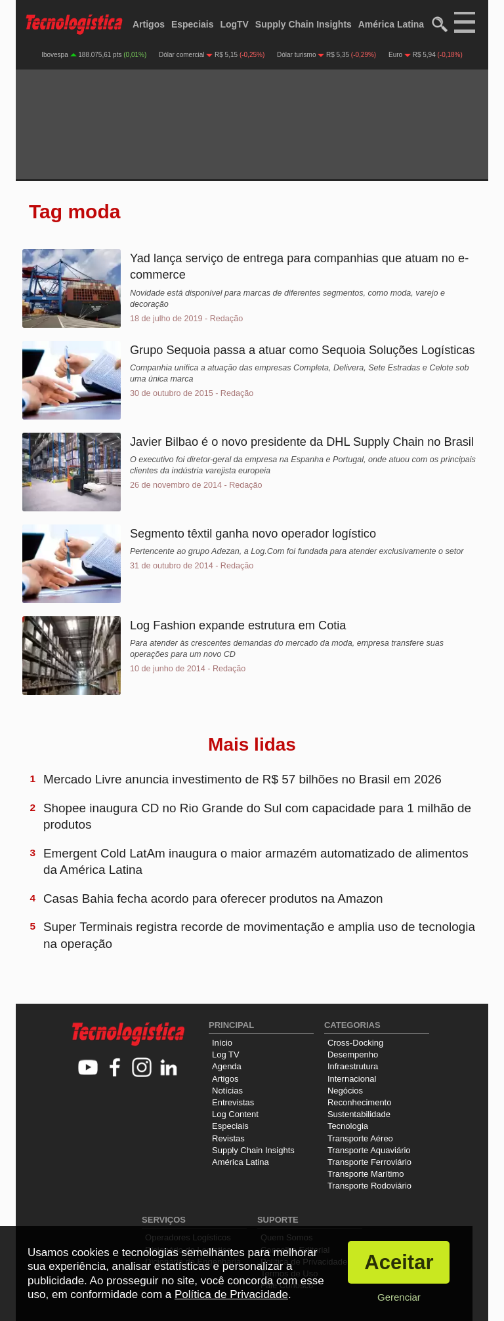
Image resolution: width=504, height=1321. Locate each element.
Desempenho (352, 1054)
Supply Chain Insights (303, 24)
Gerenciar (399, 1297)
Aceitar (398, 1262)
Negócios (345, 1090)
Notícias (227, 1090)
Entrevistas (233, 1102)
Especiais (192, 24)
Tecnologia (347, 1126)
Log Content (235, 1114)
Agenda (227, 1066)
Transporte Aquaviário (369, 1150)
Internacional (351, 1079)
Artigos (149, 24)
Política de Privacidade (231, 1294)
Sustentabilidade (358, 1114)
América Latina (391, 24)
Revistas (228, 1138)
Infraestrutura (352, 1066)
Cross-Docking (355, 1043)
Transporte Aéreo (360, 1138)
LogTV (234, 24)
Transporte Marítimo (365, 1174)
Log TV (226, 1054)
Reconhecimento (359, 1102)
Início (222, 1043)
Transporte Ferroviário (369, 1162)
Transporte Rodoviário (369, 1186)
